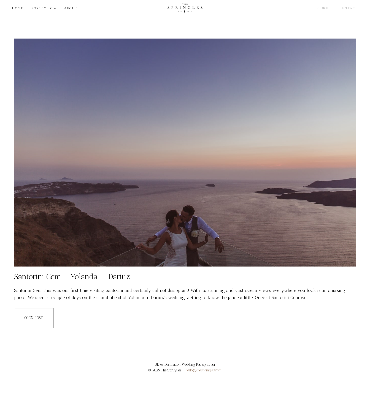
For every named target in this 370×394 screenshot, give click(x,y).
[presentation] (185, 153)
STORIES (324, 8)
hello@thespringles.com (203, 370)
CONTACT (349, 8)
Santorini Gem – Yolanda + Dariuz (72, 276)
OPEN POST (39, 321)
